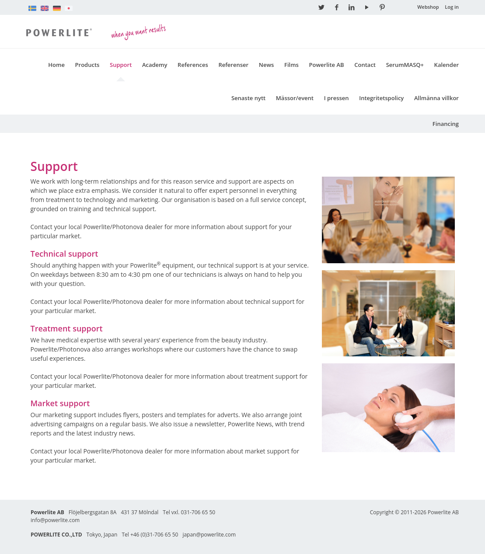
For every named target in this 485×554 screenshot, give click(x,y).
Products (87, 65)
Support (121, 65)
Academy (154, 65)
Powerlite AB (326, 65)
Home (56, 65)
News (266, 65)
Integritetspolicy (381, 98)
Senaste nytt (248, 98)
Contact (365, 65)
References (193, 65)
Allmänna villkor (436, 98)
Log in (452, 6)
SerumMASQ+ (405, 65)
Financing (446, 124)
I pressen (336, 98)
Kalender (446, 65)
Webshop (428, 6)
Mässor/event (295, 98)
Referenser (233, 65)
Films (291, 65)
